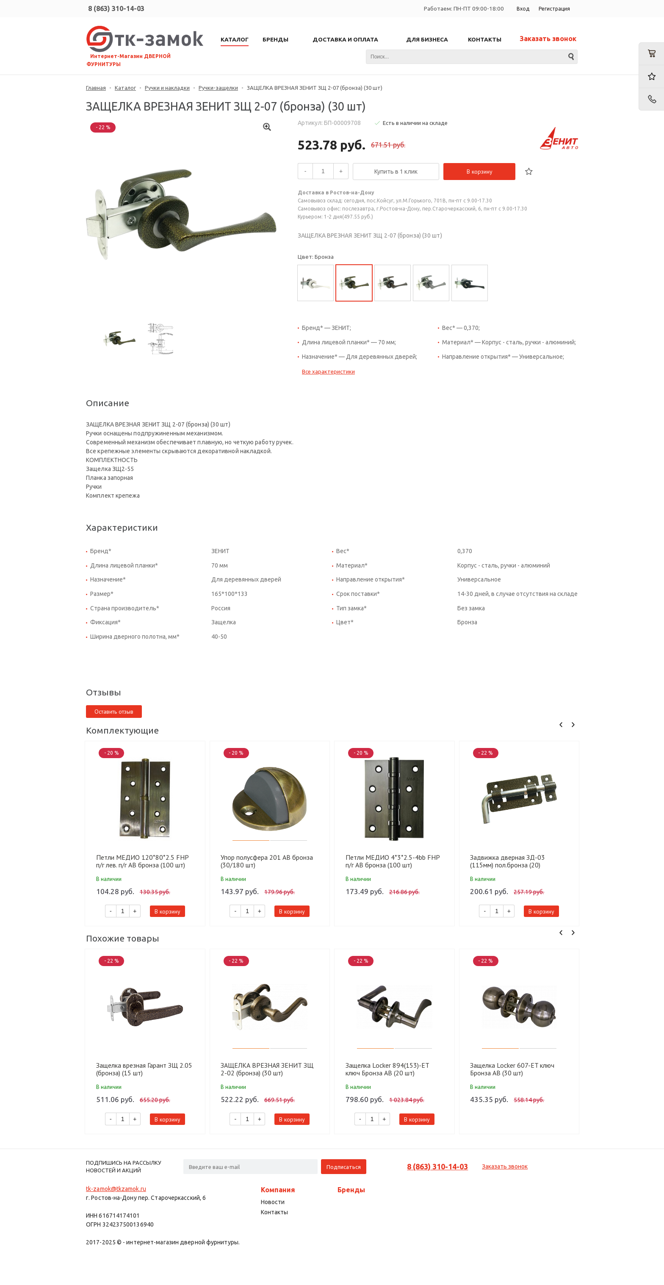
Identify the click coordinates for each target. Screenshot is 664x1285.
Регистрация (554, 8)
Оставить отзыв (113, 711)
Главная (96, 88)
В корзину (479, 171)
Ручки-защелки (218, 88)
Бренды (351, 1190)
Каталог (125, 88)
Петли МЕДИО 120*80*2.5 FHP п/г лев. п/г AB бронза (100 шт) (142, 861)
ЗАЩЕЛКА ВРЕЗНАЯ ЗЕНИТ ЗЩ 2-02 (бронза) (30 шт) (267, 1069)
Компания (278, 1190)
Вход (523, 8)
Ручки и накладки (167, 88)
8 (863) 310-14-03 (116, 8)
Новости (273, 1202)
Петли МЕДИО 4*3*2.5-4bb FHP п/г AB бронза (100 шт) (393, 861)
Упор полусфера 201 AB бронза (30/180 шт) (267, 861)
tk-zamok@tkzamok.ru (116, 1188)
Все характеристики (328, 371)
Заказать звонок (548, 38)
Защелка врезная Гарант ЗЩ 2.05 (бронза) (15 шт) (144, 1069)
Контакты (274, 1212)
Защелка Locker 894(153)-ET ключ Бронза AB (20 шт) (387, 1069)
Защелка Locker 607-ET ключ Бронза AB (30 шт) (512, 1069)
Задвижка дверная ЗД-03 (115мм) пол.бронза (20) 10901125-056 (507, 861)
